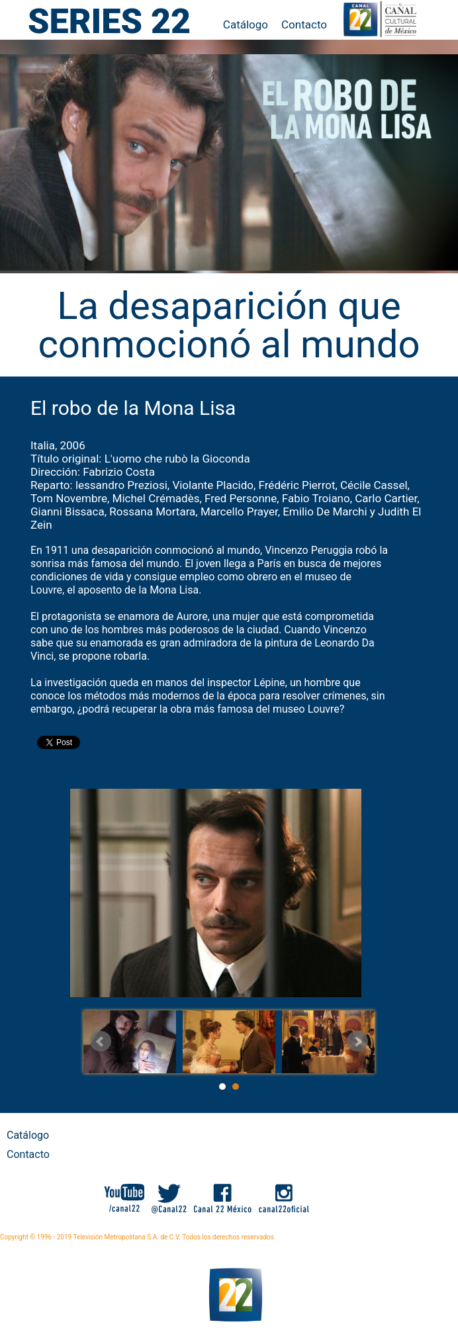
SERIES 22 (109, 21)
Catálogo (245, 24)
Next (357, 1041)
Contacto (304, 24)
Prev (100, 1041)
